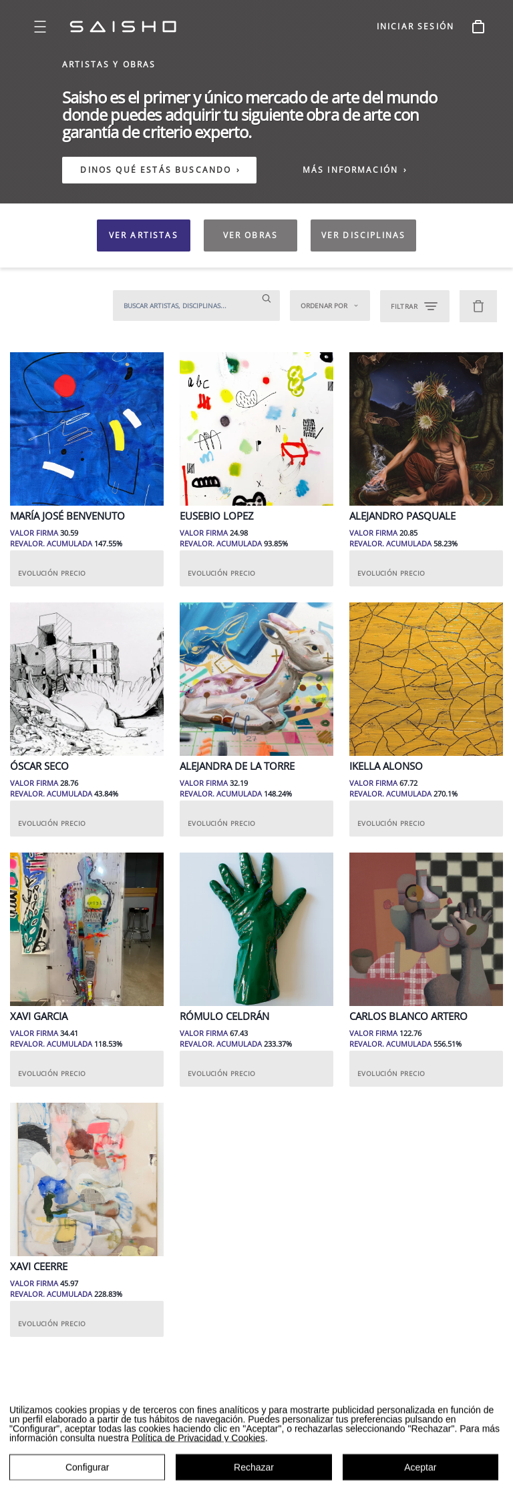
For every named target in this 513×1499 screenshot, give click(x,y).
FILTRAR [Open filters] (415, 306)
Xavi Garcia (38, 1016)
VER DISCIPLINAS (363, 235)
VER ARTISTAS (143, 235)
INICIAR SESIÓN (415, 26)
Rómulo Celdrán (224, 1016)
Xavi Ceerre (38, 1267)
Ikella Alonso (386, 766)
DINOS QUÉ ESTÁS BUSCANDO (155, 170)
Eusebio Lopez (217, 516)
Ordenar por (330, 305)
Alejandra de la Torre (237, 766)
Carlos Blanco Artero (408, 1016)
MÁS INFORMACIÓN (355, 169)
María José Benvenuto (67, 516)
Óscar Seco (39, 766)
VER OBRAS (250, 235)
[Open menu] (40, 26)
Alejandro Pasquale (402, 516)
